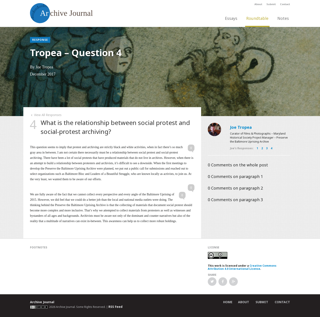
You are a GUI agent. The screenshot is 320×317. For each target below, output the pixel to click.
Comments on (238, 165)
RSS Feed (115, 307)
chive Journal (61, 13)
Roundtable (257, 18)
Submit (271, 4)
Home (227, 302)
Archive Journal (42, 302)
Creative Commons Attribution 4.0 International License (242, 267)
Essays (231, 18)
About (258, 4)
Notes (283, 18)
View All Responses (46, 115)
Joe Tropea (241, 127)
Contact (285, 4)
